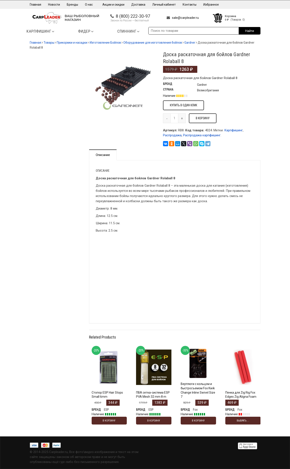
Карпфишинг (233, 130)
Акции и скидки (113, 4)
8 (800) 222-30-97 (133, 16)
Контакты (189, 4)
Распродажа (172, 135)
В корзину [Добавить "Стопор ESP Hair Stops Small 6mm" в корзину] (109, 420)
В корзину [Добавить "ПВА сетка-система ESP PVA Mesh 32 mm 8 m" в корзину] (153, 420)
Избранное (211, 4)
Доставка (138, 4)
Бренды (72, 4)
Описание (103, 155)
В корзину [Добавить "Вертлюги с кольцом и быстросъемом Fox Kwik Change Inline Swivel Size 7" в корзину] (198, 420)
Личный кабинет (164, 4)
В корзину (203, 118)
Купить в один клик (183, 105)
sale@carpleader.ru (185, 18)
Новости (54, 4)
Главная (35, 4)
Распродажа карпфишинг (202, 135)
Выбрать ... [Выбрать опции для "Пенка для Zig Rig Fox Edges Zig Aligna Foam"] (243, 420)
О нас (90, 4)
